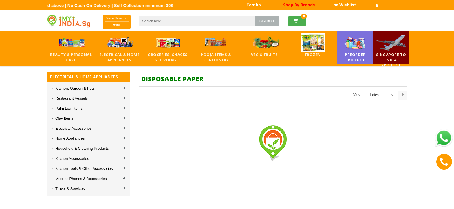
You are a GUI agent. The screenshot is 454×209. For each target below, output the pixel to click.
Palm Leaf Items (68, 108)
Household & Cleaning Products (81, 148)
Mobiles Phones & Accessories (80, 178)
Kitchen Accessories (71, 158)
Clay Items (63, 118)
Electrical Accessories (73, 128)
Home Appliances (69, 138)
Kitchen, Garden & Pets (74, 88)
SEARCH (266, 21)
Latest (375, 95)
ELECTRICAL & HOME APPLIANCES (84, 77)
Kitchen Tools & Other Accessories (83, 168)
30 (357, 95)
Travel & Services (69, 188)
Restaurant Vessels (71, 98)
